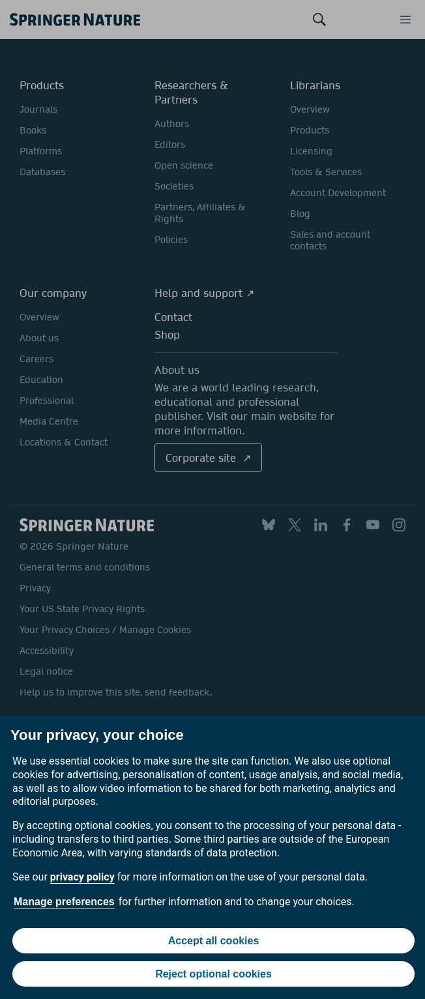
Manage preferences (64, 901)
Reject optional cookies (213, 973)
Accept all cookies (213, 940)
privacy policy (82, 877)
